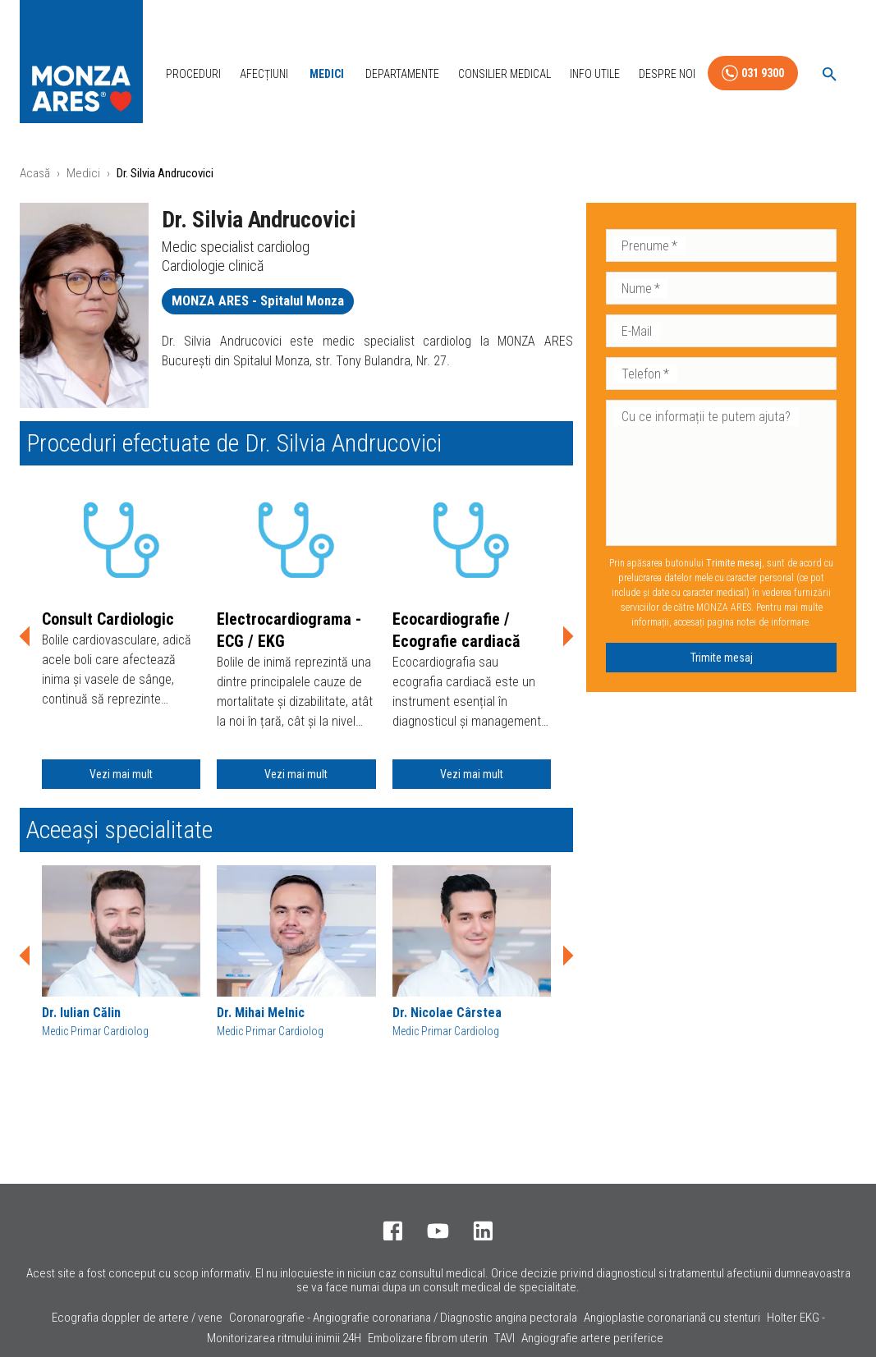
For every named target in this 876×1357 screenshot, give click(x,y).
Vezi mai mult (121, 774)
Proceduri (193, 73)
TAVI (504, 1338)
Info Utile (595, 73)
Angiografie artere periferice (592, 1338)
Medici (327, 73)
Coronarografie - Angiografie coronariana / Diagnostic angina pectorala (403, 1317)
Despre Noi (667, 73)
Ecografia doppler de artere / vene (137, 1317)
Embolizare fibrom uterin (428, 1338)
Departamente (402, 73)
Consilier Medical (504, 73)
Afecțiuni (264, 73)
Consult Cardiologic (108, 619)
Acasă (35, 173)
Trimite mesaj (721, 657)
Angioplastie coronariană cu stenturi (672, 1317)
